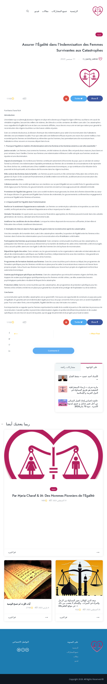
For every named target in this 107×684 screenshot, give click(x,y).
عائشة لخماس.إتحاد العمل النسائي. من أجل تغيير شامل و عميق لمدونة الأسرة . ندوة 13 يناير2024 (82, 403)
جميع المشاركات (72, 652)
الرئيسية (75, 647)
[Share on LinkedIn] (9, 351)
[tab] (92, 367)
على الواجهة (91, 367)
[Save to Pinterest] (9, 345)
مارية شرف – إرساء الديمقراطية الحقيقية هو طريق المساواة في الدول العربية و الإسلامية (83, 390)
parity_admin (92, 59)
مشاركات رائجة (68, 367)
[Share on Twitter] (9, 339)
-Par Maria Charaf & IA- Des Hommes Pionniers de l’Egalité (53, 496)
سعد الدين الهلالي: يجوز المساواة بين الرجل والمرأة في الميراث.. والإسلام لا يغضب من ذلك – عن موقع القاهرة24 (78, 603)
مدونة (99, 34)
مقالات (75, 656)
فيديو (76, 661)
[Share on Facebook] (9, 333)
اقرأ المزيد (12, 552)
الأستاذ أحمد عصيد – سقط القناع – (83, 378)
